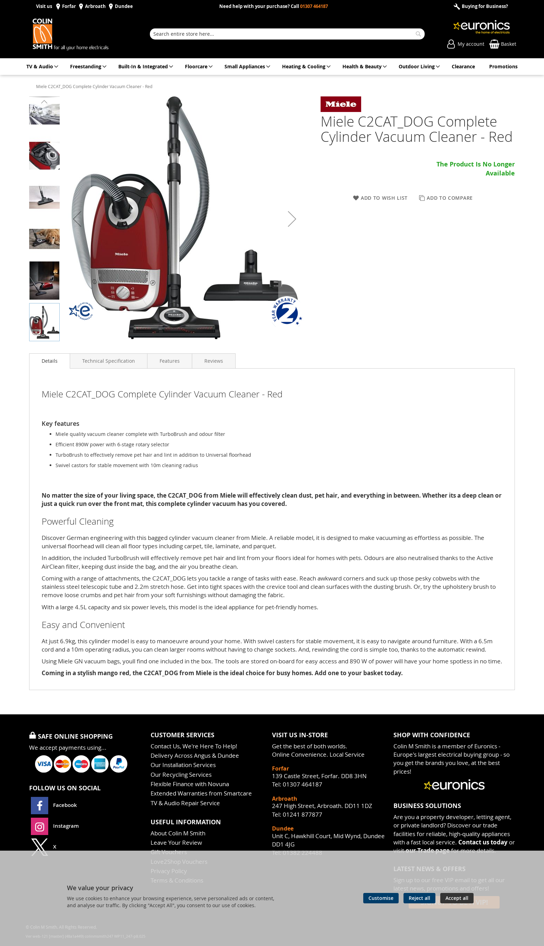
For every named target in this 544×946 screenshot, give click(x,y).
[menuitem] (41, 66)
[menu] (272, 66)
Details (50, 361)
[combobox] (287, 34)
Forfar (69, 6)
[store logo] (78, 34)
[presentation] (49, 361)
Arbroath (95, 6)
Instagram (55, 825)
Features (170, 361)
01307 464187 (314, 6)
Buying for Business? (484, 6)
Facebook (54, 805)
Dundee (124, 6)
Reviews (213, 361)
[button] (77, 218)
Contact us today (483, 842)
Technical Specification (108, 361)
